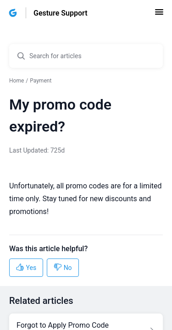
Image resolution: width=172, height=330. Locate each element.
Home (16, 80)
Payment (40, 80)
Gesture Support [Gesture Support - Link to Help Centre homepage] (60, 13)
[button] (159, 15)
